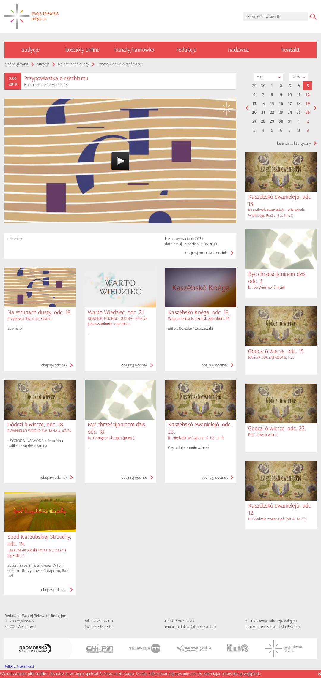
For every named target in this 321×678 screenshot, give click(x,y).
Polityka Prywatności (19, 666)
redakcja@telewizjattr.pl (197, 626)
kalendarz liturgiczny (294, 143)
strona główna (16, 64)
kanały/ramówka (134, 49)
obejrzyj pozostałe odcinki (206, 252)
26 (308, 112)
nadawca (238, 49)
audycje (30, 49)
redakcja (187, 49)
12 (308, 94)
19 (308, 103)
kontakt (290, 49)
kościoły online (82, 49)
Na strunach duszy (73, 64)
